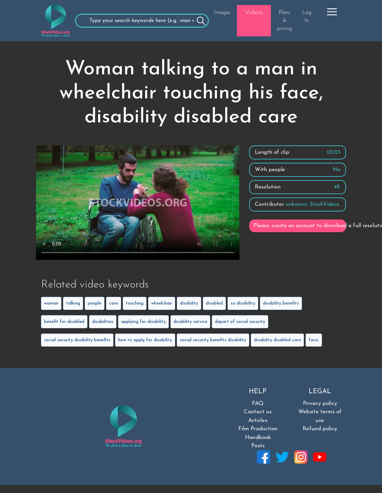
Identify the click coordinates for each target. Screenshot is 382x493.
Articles (257, 420)
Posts (258, 446)
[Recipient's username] (142, 21)
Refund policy (320, 429)
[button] (332, 11)
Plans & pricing (284, 20)
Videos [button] (254, 12)
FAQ (258, 403)
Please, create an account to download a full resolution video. (300, 225)
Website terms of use (320, 416)
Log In (306, 16)
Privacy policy (320, 403)
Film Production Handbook (258, 433)
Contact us (258, 412)
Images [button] (222, 12)
